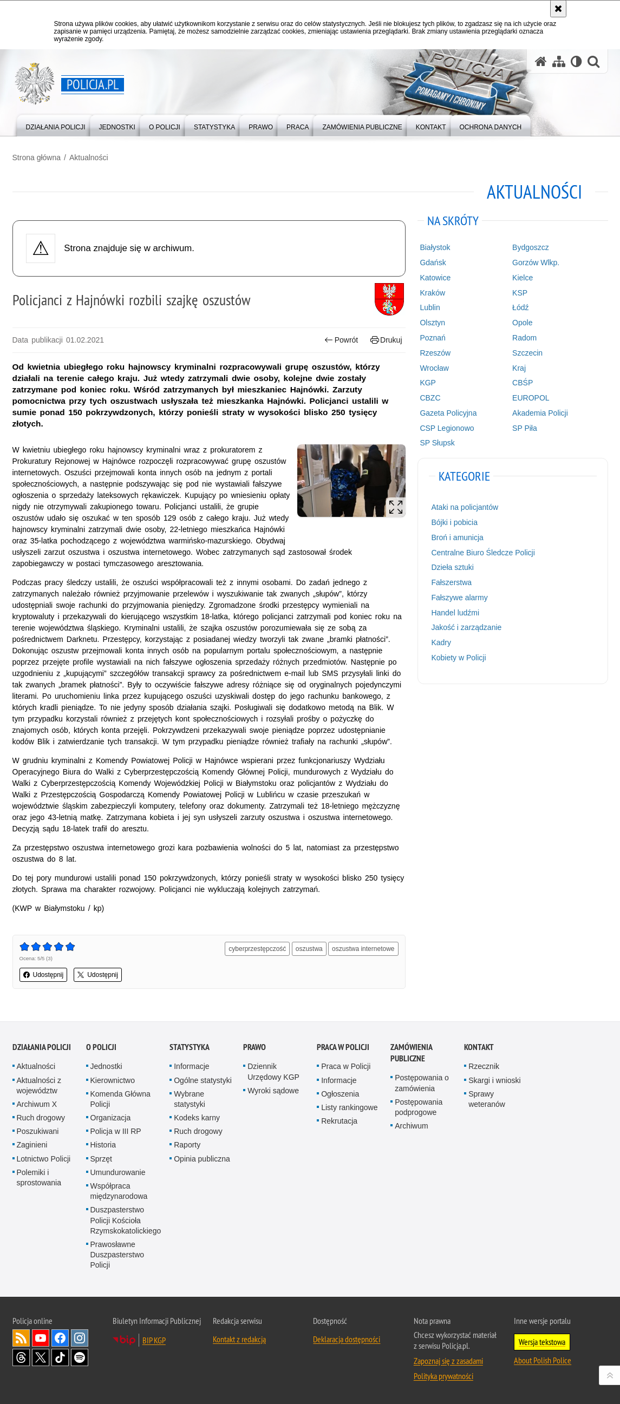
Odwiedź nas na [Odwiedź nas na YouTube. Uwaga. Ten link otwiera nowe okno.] (40, 1338)
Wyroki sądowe (273, 1090)
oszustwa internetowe (363, 949)
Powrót (341, 340)
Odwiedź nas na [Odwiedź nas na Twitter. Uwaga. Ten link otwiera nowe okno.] (40, 1357)
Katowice (435, 277)
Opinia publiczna (202, 1158)
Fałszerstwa (451, 582)
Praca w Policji (343, 1047)
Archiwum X (37, 1104)
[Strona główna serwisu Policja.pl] (541, 61)
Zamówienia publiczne (411, 1052)
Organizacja (110, 1117)
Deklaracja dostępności (346, 1339)
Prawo (254, 1047)
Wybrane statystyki (189, 1099)
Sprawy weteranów (486, 1099)
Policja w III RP (115, 1131)
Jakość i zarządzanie (466, 627)
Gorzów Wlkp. (535, 262)
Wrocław (434, 368)
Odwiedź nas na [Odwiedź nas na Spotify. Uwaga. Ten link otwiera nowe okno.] (79, 1357)
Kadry (441, 642)
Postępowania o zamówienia (422, 1082)
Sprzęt (101, 1158)
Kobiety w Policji (458, 657)
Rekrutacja (339, 1121)
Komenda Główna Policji (120, 1099)
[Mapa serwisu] (558, 61)
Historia (103, 1144)
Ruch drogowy (41, 1117)
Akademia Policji (540, 413)
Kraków (432, 292)
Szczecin (527, 353)
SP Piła (524, 428)
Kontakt (479, 1047)
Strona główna (36, 157)
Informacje (191, 1066)
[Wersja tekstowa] (576, 61)
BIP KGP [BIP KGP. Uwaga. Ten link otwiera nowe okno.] (154, 1340)
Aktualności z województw (39, 1085)
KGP (428, 382)
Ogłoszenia (340, 1094)
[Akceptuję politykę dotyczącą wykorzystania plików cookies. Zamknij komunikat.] (558, 8)
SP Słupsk (437, 442)
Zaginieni (32, 1144)
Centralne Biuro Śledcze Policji (482, 552)
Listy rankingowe (349, 1107)
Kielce (522, 277)
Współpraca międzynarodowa (119, 1191)
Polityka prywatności (443, 1375)
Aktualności (88, 157)
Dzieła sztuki (452, 567)
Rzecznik (483, 1066)
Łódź (520, 307)
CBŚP (522, 382)
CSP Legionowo (447, 428)
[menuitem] (55, 124)
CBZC (430, 397)
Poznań (432, 337)
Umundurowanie (118, 1172)
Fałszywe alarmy (459, 597)
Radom (524, 337)
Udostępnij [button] (43, 975)
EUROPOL (530, 397)
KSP (519, 292)
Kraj (519, 368)
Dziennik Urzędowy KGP (273, 1071)
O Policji (101, 1047)
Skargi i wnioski (494, 1080)
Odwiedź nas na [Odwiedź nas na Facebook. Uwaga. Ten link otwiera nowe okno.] (60, 1338)
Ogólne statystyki (203, 1080)
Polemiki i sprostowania (39, 1177)
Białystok (435, 247)
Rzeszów (435, 353)
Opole (522, 322)
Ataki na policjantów (464, 507)
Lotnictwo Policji (44, 1158)
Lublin (430, 307)
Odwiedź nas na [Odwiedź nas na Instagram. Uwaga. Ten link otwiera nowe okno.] (79, 1338)
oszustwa (309, 949)
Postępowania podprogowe (418, 1107)
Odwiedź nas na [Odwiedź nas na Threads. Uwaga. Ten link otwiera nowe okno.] (21, 1357)
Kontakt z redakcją (239, 1339)
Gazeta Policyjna (448, 413)
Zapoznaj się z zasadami (448, 1360)
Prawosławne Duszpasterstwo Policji (117, 1254)
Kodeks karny (197, 1117)
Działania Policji (41, 1047)
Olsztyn (432, 322)
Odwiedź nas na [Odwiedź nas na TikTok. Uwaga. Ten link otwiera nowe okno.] (60, 1357)
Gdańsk (433, 262)
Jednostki (106, 1066)
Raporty (187, 1144)
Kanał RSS (21, 1338)
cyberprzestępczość (257, 949)
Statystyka (189, 1047)
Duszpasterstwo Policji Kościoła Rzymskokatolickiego (125, 1220)
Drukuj (386, 340)
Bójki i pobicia (454, 522)
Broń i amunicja (457, 537)
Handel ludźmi (455, 612)
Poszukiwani (38, 1131)
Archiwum (411, 1125)
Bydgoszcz (530, 247)
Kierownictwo (112, 1080)
